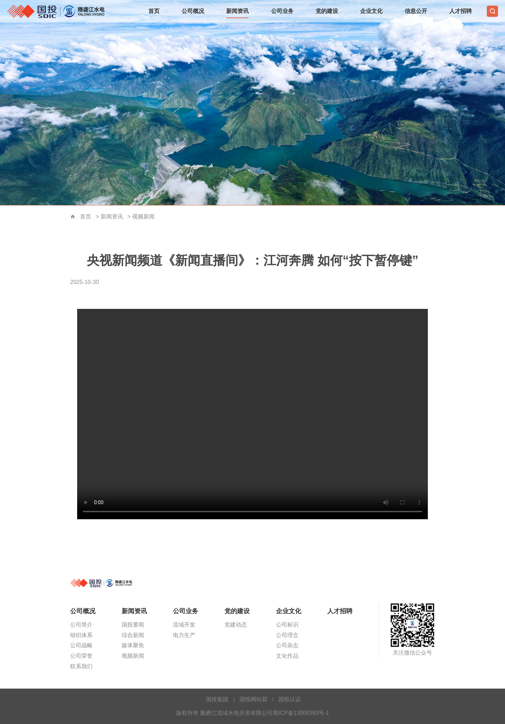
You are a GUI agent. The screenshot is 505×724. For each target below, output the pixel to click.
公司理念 (287, 635)
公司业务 (282, 11)
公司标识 (287, 625)
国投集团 (217, 699)
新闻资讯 (237, 11)
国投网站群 (254, 699)
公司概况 (193, 11)
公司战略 (81, 645)
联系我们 (81, 666)
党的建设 (327, 11)
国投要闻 (133, 625)
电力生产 (184, 635)
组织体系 (81, 635)
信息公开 (416, 11)
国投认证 (289, 699)
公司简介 (81, 625)
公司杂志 (287, 645)
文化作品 (287, 656)
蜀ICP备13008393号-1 (301, 713)
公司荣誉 (81, 656)
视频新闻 (143, 216)
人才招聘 (460, 11)
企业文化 (371, 11)
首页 (154, 11)
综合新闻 (133, 635)
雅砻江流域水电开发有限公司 (58, 11)
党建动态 (235, 625)
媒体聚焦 (133, 645)
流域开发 (184, 625)
